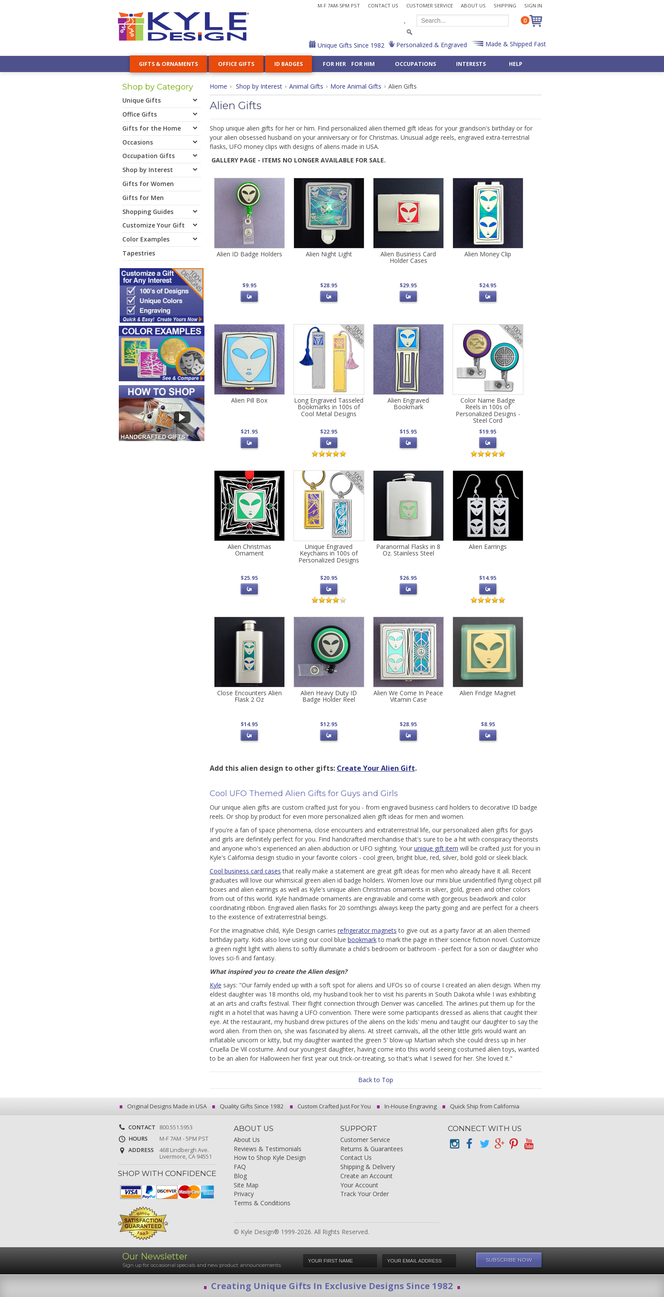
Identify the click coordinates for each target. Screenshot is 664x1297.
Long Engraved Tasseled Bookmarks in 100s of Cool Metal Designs (328, 407)
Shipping (505, 5)
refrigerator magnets (367, 930)
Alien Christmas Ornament (249, 549)
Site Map (246, 1185)
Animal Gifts (306, 86)
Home (218, 86)
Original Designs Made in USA (164, 1106)
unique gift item (436, 848)
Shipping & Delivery (367, 1167)
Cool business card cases (245, 871)
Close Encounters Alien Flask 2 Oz (249, 696)
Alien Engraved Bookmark (408, 403)
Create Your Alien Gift (376, 768)
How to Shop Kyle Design (270, 1158)
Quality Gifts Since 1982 (249, 1106)
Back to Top (375, 1080)
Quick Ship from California (482, 1106)
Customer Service (429, 5)
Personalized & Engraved (430, 45)
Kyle (215, 985)
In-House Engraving (408, 1106)
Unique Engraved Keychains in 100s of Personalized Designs (328, 553)
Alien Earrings (488, 546)
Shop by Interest (259, 86)
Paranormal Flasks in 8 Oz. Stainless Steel (408, 549)
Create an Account (366, 1176)
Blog (240, 1176)
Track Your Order (364, 1194)
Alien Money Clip (487, 254)
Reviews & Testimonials (267, 1149)
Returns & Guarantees (371, 1149)
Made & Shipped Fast (515, 44)
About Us (473, 5)
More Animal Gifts (355, 86)
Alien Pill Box (249, 400)
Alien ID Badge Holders (249, 254)
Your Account (359, 1185)
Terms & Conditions (262, 1203)
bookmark (362, 939)
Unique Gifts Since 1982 (350, 45)
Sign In (533, 5)
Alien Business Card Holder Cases (408, 257)
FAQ (240, 1167)
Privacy (244, 1194)
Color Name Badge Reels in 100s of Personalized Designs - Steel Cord (488, 410)
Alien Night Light (329, 254)
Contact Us (383, 5)
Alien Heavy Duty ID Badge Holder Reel (329, 696)
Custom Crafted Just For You (332, 1106)
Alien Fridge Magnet (488, 693)
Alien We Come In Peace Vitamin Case (408, 696)
